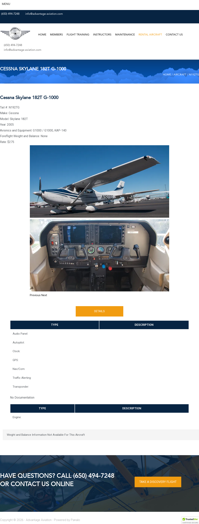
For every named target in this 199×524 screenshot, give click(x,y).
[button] (35, 295)
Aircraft (180, 74)
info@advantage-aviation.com (44, 14)
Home (42, 34)
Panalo (75, 520)
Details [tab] (99, 311)
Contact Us (174, 34)
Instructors (102, 34)
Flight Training (78, 34)
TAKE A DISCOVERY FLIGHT (158, 482)
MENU (6, 4)
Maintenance (125, 34)
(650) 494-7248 (10, 14)
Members (56, 34)
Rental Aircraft (150, 34)
